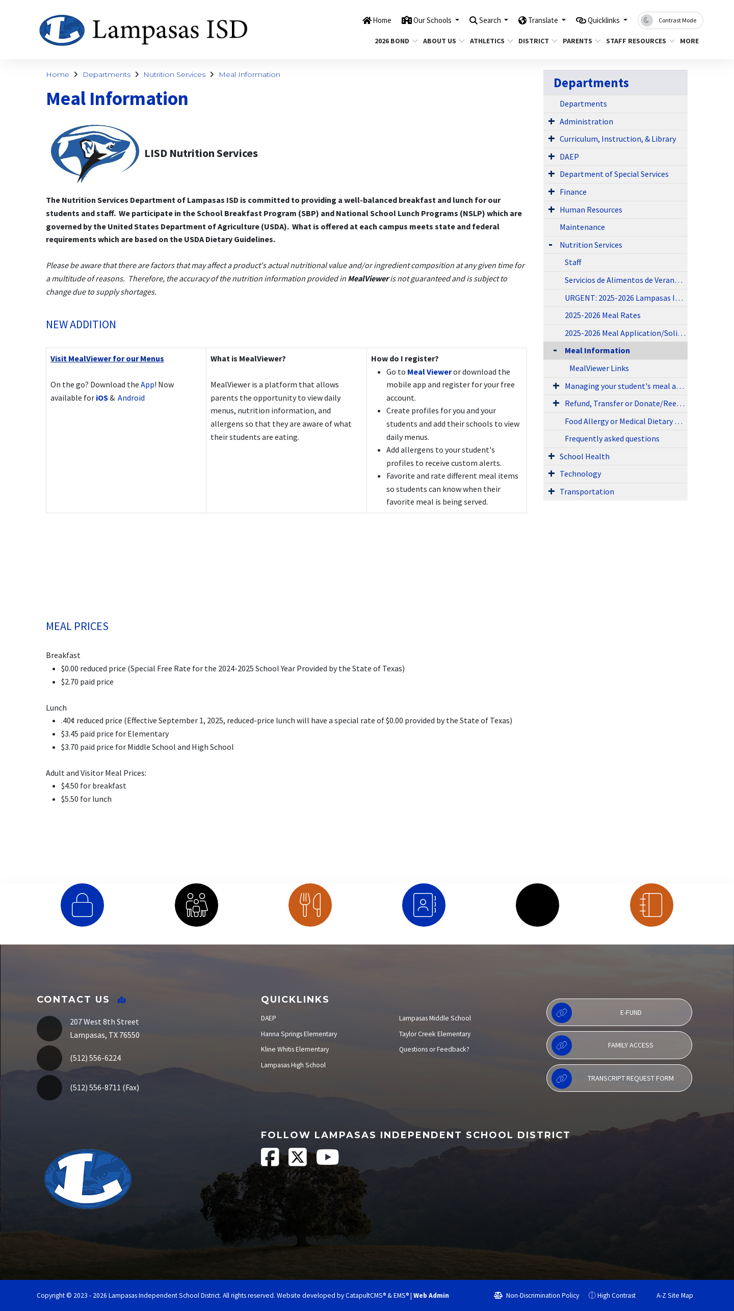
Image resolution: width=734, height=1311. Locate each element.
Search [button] (472, 19)
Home (352, 19)
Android (130, 397)
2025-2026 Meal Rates (603, 315)
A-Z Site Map (669, 1295)
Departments (106, 74)
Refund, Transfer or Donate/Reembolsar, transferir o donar (626, 403)
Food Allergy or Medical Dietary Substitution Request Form (626, 421)
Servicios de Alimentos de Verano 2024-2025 (626, 280)
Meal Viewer (429, 371)
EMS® (401, 1295)
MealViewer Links (599, 368)
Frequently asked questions (612, 438)
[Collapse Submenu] (552, 349)
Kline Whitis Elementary (295, 1049)
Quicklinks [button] (600, 19)
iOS (102, 397)
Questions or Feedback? (434, 1049)
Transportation (587, 491)
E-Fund (597, 1013)
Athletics (489, 40)
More (690, 40)
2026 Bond (394, 40)
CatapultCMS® (366, 1295)
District (535, 40)
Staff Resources (637, 40)
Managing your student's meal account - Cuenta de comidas (626, 386)
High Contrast (616, 1295)
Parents (580, 40)
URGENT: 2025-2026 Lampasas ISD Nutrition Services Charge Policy (626, 298)
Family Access (602, 1045)
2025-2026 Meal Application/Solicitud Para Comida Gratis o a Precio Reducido (626, 333)
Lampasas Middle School (435, 1018)
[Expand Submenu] (551, 121)
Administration (586, 121)
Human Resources (591, 209)
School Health (585, 456)
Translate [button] (532, 19)
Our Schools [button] (409, 19)
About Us (441, 40)
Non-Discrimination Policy (536, 1295)
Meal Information (249, 74)
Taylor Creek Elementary (434, 1034)
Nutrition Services (174, 74)
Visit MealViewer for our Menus (107, 358)
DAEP (569, 156)
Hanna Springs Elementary (299, 1034)
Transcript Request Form (613, 1078)
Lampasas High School (293, 1065)
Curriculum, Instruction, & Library (618, 139)
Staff (573, 262)
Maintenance (582, 227)
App (147, 384)
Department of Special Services (614, 174)
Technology (580, 473)
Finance (573, 192)
